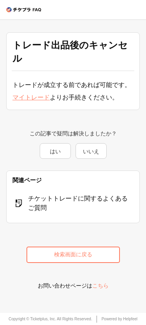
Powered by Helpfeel (119, 319)
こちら (100, 285)
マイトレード (31, 97)
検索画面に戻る (73, 254)
